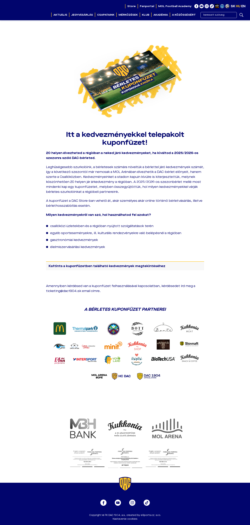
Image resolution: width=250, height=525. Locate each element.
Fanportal (147, 6)
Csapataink (105, 14)
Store (131, 6)
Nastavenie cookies (125, 519)
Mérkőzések (128, 14)
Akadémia (160, 14)
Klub (145, 14)
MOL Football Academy (175, 6)
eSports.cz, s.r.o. (151, 515)
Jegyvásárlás (82, 14)
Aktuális (60, 14)
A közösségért (184, 14)
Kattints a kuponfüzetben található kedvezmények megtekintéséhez (107, 266)
